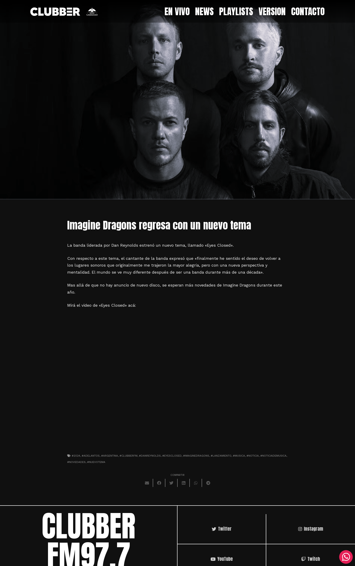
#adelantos (91, 455)
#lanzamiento (221, 455)
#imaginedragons (196, 455)
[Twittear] (171, 483)
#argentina (109, 455)
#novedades (76, 462)
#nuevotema (96, 462)
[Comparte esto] (159, 483)
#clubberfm (128, 455)
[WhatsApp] (346, 557)
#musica (239, 455)
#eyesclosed (172, 455)
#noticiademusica (273, 455)
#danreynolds (150, 455)
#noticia (253, 455)
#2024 (76, 455)
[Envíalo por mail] (147, 483)
